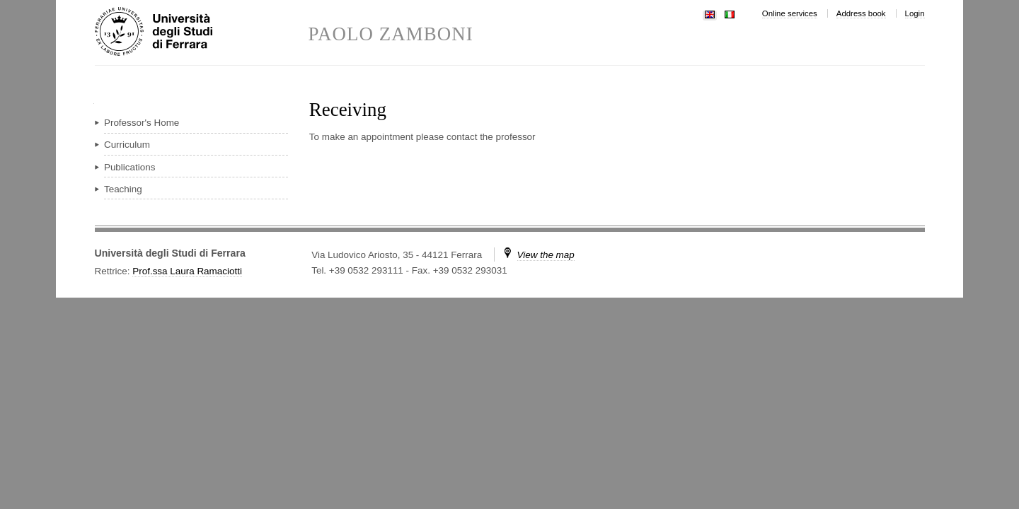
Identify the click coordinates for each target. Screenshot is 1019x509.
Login (915, 13)
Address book (861, 13)
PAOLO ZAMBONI (391, 34)
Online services (789, 13)
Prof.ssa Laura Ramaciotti (187, 271)
